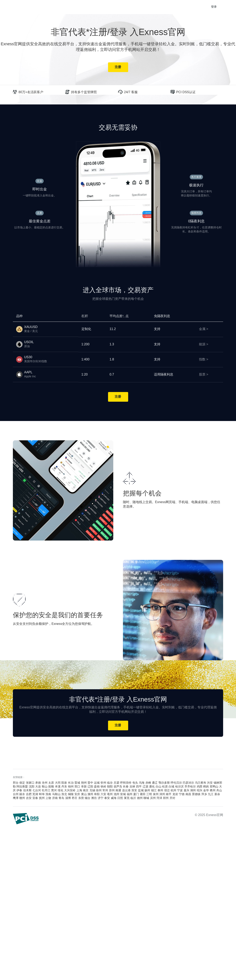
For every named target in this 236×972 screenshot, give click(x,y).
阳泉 (64, 782)
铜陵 (71, 794)
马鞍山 (56, 794)
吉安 (29, 798)
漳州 (162, 794)
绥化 (60, 790)
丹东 (64, 786)
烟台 (87, 798)
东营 (81, 798)
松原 (165, 786)
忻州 (103, 782)
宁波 (180, 790)
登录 (214, 6)
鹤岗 (206, 786)
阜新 (84, 786)
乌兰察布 (200, 782)
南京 (86, 790)
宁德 (181, 794)
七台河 (36, 790)
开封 (172, 798)
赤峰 (148, 782)
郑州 (166, 798)
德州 (140, 798)
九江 (210, 794)
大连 (38, 786)
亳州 (110, 794)
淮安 (134, 790)
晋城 (77, 782)
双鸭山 (214, 786)
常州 (105, 790)
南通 (118, 790)
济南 (55, 798)
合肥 (29, 794)
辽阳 (90, 786)
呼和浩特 (125, 782)
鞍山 (44, 786)
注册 (118, 67)
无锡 (92, 790)
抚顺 (51, 786)
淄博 (68, 798)
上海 (79, 790)
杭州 (173, 790)
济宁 (100, 798)
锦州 (71, 786)
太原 (51, 782)
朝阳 (110, 786)
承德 (38, 782)
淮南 (48, 794)
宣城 (123, 794)
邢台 (16, 782)
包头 (135, 782)
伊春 (19, 790)
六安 (103, 794)
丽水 (22, 794)
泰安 (107, 798)
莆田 (142, 794)
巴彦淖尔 (188, 782)
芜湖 (35, 794)
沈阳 (31, 786)
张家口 (30, 782)
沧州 (44, 782)
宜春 (35, 798)
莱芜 (127, 798)
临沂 (133, 798)
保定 (22, 782)
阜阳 (97, 794)
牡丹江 (46, 790)
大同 (58, 782)
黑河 (54, 790)
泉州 (156, 794)
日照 (120, 798)
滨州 (153, 798)
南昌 (188, 794)
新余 (217, 794)
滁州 (90, 794)
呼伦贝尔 (176, 782)
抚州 (42, 798)
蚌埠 (42, 794)
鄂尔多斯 (164, 782)
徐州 (99, 790)
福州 (129, 794)
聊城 (146, 798)
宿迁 (167, 790)
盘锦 (97, 786)
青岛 (61, 798)
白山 (158, 786)
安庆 (77, 794)
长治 (71, 782)
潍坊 (94, 798)
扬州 (147, 790)
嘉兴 (186, 790)
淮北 (64, 794)
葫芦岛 (118, 786)
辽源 (145, 786)
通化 (152, 786)
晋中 (90, 782)
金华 (206, 790)
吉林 (132, 786)
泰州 (160, 790)
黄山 (84, 794)
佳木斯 (27, 790)
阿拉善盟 (22, 786)
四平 (139, 786)
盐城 (141, 790)
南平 (168, 794)
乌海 (141, 782)
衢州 (212, 790)
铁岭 (103, 786)
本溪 (58, 786)
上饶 (48, 798)
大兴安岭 (69, 790)
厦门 (136, 794)
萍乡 (204, 794)
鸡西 (199, 786)
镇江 (154, 790)
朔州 (84, 782)
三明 (149, 794)
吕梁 (116, 782)
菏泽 (159, 798)
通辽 (155, 782)
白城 (171, 786)
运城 (97, 782)
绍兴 (199, 790)
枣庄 (74, 798)
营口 (77, 786)
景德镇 (196, 794)
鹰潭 (16, 798)
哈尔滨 (179, 786)
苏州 (112, 790)
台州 (16, 794)
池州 (116, 794)
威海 (113, 798)
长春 (126, 786)
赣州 (22, 798)
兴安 (210, 782)
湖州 (193, 790)
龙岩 (175, 794)
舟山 (219, 790)
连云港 (126, 790)
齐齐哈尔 (190, 786)
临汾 (110, 782)
